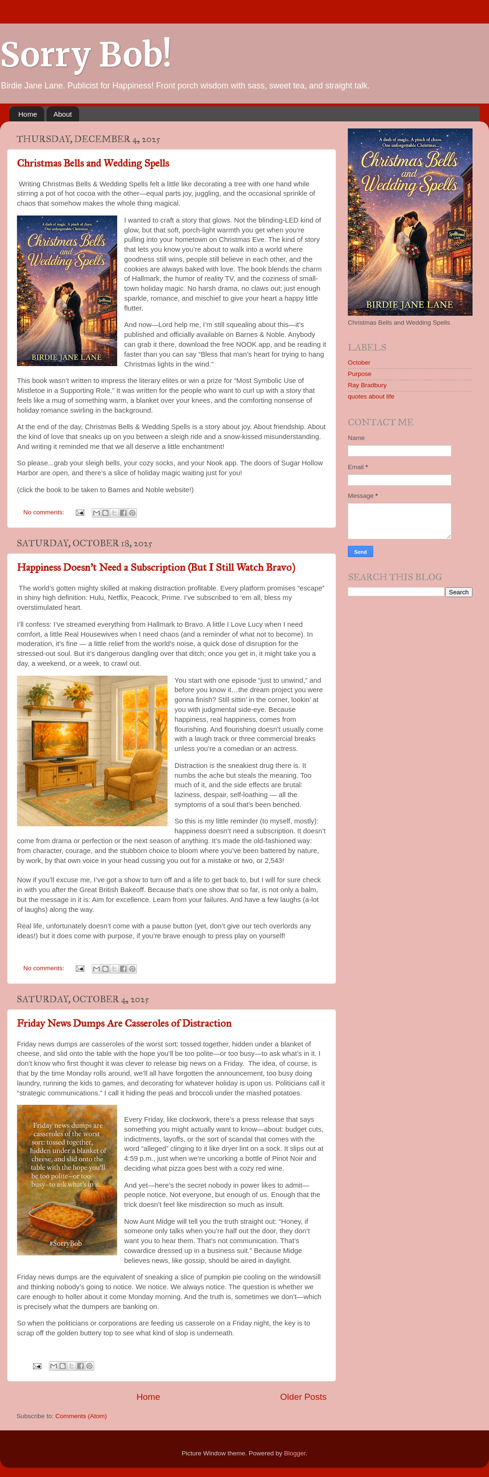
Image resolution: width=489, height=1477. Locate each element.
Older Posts (303, 1397)
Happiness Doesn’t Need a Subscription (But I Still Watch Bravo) (156, 567)
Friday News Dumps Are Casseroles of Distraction (124, 1023)
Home (27, 114)
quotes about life (371, 396)
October (359, 362)
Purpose (359, 373)
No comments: (45, 512)
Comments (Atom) (81, 1416)
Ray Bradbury (367, 385)
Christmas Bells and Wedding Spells (93, 163)
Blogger (295, 1453)
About (63, 114)
